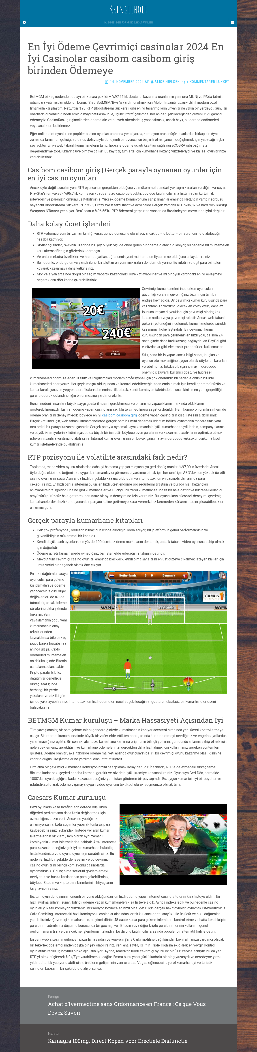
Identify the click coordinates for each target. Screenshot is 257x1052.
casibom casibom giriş (119, 415)
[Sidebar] (24, 22)
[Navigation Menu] (232, 22)
